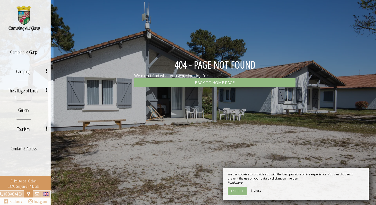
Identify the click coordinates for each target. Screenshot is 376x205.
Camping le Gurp (26, 51)
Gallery (27, 107)
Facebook (16, 201)
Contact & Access (27, 145)
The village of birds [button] (31, 89)
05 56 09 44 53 (15, 194)
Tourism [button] (35, 126)
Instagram (40, 201)
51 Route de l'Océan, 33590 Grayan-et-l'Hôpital (27, 183)
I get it (237, 191)
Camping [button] (35, 70)
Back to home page (215, 82)
